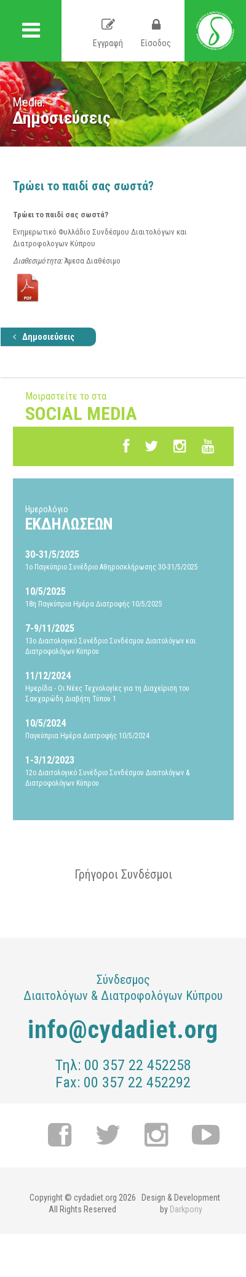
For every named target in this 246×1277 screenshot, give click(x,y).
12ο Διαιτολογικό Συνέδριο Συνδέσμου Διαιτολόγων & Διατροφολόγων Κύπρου (123, 771)
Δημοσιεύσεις (43, 337)
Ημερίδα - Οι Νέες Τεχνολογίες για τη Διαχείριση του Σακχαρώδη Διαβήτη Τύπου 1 (123, 686)
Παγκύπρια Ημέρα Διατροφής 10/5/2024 (123, 728)
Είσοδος (156, 33)
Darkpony (186, 1209)
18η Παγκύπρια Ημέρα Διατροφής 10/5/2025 (123, 596)
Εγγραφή (108, 33)
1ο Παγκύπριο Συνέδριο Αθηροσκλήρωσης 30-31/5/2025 (123, 559)
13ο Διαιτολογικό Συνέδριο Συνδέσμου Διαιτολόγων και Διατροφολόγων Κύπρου (123, 639)
